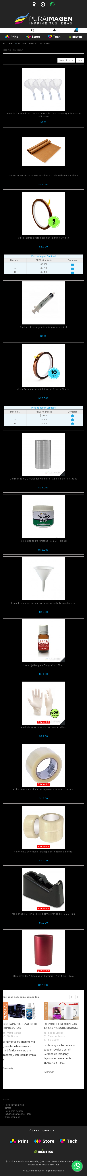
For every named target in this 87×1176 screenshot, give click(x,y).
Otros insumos (12, 1117)
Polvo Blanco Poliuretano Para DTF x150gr (43, 541)
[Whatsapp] (52, 4)
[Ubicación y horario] (22, 1161)
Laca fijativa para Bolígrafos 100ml (43, 665)
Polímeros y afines (14, 1111)
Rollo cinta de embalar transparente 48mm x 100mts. (43, 789)
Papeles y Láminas (14, 1105)
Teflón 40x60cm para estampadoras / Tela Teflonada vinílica (43, 175)
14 (80, 60)
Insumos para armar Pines (18, 1114)
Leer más (8, 1068)
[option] (20, 1036)
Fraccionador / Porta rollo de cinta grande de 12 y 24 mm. (43, 914)
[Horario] (43, 4)
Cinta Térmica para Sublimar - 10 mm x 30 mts (43, 389)
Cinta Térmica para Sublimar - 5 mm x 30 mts (43, 238)
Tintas (8, 1108)
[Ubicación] (34, 4)
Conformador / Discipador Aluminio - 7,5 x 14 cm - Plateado (43, 478)
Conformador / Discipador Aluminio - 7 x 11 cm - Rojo (43, 976)
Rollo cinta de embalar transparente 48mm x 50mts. (43, 851)
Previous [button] (71, 997)
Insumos (7, 1099)
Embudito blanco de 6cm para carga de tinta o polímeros (43, 603)
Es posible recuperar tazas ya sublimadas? (61, 1026)
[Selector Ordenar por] (66, 60)
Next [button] (77, 997)
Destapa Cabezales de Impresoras (20, 1026)
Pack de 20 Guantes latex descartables (43, 727)
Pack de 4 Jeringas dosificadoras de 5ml (43, 327)
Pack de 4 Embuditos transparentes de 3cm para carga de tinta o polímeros (44, 114)
